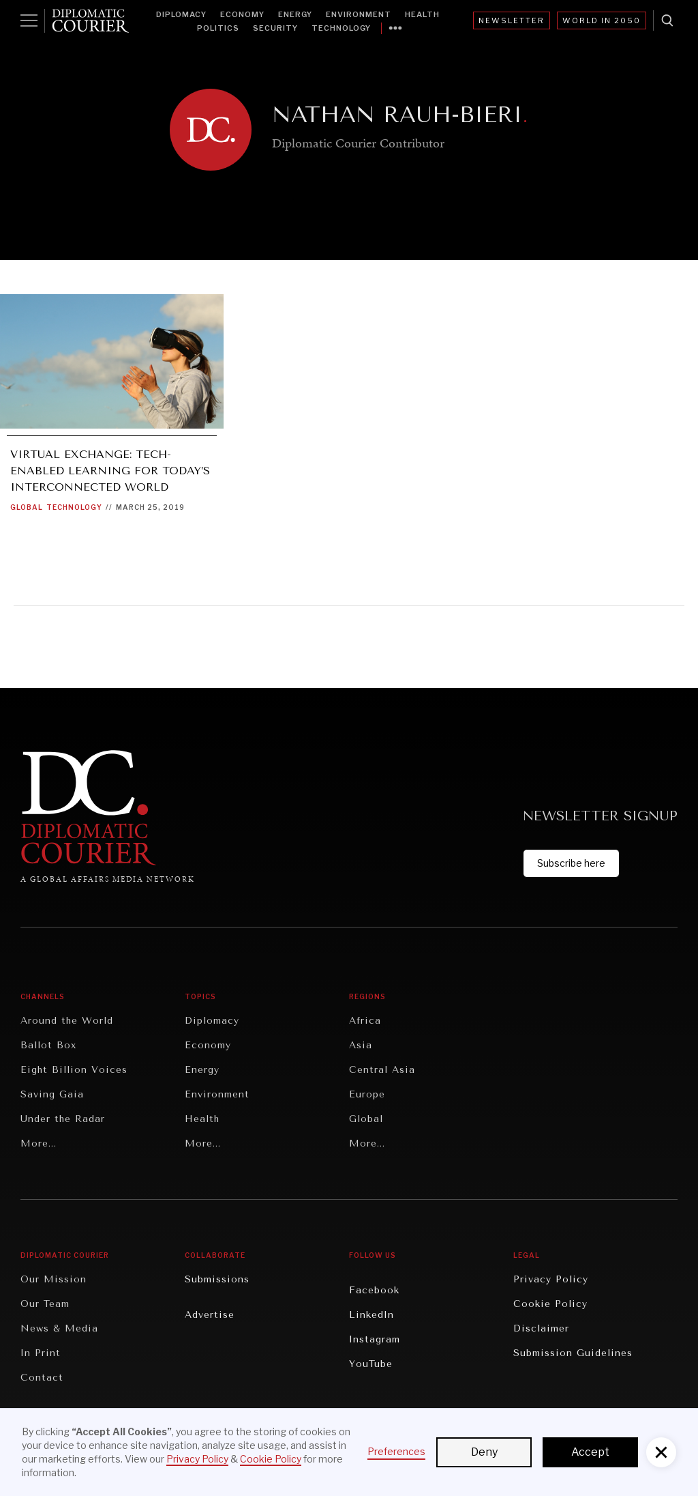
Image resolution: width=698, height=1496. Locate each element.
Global (26, 507)
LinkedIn (371, 1315)
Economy (242, 14)
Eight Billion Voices (73, 1070)
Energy (295, 14)
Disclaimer (541, 1328)
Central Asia (382, 1070)
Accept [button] (590, 1451)
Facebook (374, 1290)
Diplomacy (181, 14)
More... (38, 1143)
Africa (365, 1020)
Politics (218, 28)
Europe (367, 1094)
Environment (358, 14)
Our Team (45, 1304)
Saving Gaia (52, 1094)
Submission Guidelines (573, 1353)
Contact (41, 1377)
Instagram (374, 1339)
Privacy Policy (550, 1279)
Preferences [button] (396, 1451)
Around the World (66, 1020)
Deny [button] (484, 1451)
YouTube (371, 1364)
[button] (661, 1452)
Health (422, 14)
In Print (40, 1353)
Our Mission (53, 1279)
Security (275, 28)
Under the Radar (62, 1119)
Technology (341, 28)
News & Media (59, 1328)
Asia (360, 1045)
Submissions (217, 1279)
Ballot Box (48, 1045)
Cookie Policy (550, 1304)
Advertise (209, 1315)
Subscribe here (571, 863)
